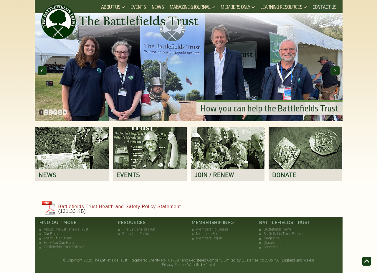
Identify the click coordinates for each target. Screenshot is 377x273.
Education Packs (135, 234)
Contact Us (324, 7)
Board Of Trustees (58, 238)
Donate (269, 243)
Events (138, 7)
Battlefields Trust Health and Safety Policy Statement (119, 206)
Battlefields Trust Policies (64, 247)
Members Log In (209, 238)
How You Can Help (59, 243)
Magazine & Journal (190, 7)
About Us (110, 7)
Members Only (235, 7)
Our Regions (53, 234)
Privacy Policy (173, 265)
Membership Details (212, 229)
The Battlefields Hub (138, 229)
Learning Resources (281, 7)
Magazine (272, 238)
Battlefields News (277, 229)
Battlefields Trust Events (283, 234)
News (157, 7)
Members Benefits (210, 234)
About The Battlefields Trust (66, 229)
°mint (210, 265)
